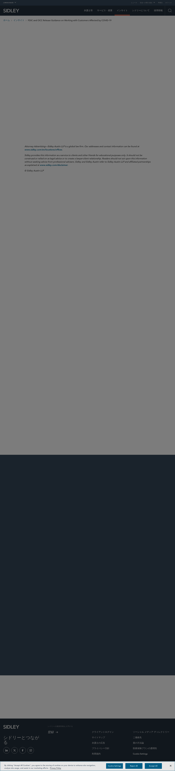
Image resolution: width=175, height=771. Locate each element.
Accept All (153, 766)
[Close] (171, 766)
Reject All (134, 766)
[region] (87, 766)
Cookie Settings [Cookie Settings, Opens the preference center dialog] (114, 766)
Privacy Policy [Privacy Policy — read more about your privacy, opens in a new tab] (55, 768)
